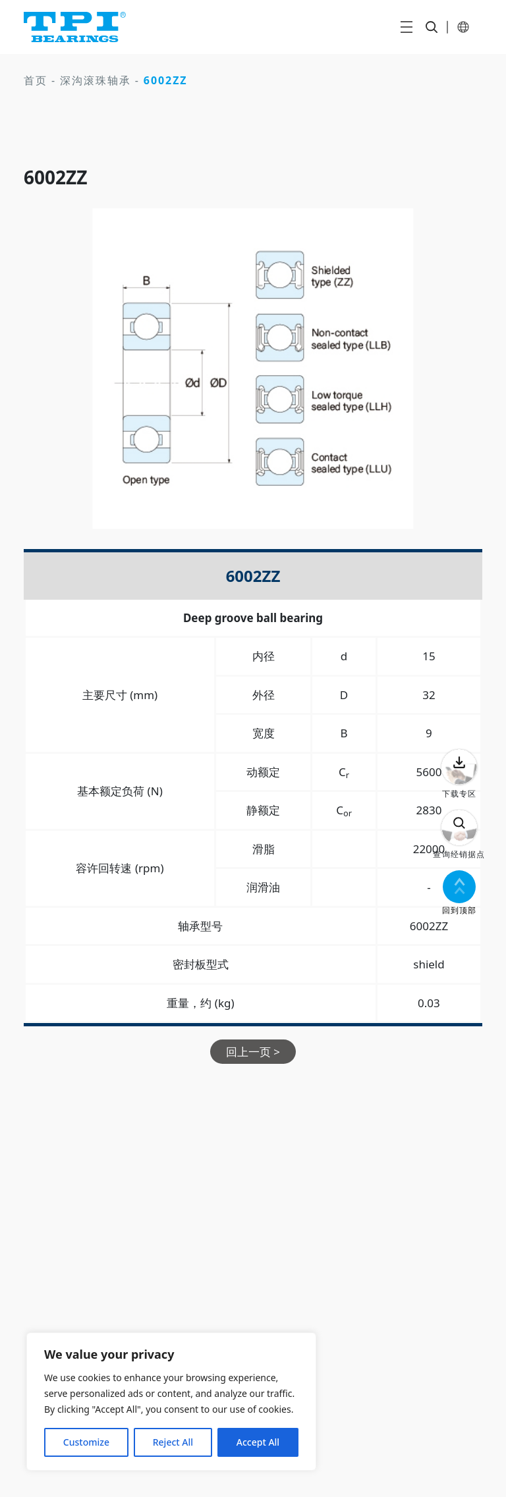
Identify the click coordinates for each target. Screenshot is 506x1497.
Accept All (258, 1442)
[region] (171, 1401)
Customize (86, 1442)
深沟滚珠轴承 (95, 80)
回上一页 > (253, 1051)
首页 (35, 80)
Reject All (173, 1442)
